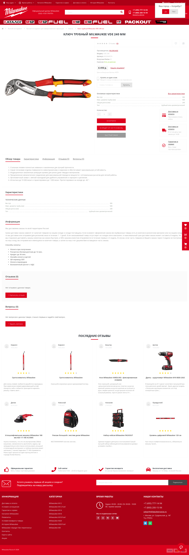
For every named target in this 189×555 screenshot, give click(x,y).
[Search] (121, 12)
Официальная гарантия (22, 468)
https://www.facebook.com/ (98, 518)
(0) (117, 43)
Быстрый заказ (111, 135)
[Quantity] (104, 114)
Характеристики (31, 159)
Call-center (62, 468)
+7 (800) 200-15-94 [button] (153, 507)
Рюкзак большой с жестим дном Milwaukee (71, 435)
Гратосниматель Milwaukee (23, 377)
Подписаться (177, 482)
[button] (185, 245)
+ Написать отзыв (16, 295)
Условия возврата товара (12, 521)
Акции (4, 538)
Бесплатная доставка (162, 468)
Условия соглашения (10, 507)
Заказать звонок (138, 15)
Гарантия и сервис (62, 3)
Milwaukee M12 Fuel (57, 507)
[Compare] (183, 43)
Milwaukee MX (55, 528)
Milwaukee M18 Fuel (57, 517)
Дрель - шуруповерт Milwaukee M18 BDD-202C (165, 377)
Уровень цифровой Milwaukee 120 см (165, 435)
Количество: (102, 110)
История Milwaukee (97, 3)
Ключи (70, 29)
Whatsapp (150, 523)
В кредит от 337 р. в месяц (111, 128)
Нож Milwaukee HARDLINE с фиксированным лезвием (118, 378)
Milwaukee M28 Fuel (57, 524)
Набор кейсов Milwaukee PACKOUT (118, 435)
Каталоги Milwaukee (44, 3)
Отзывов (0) (63, 159)
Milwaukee (113, 51)
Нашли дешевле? (117, 68)
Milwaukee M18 (55, 514)
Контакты (111, 3)
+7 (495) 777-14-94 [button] (153, 503)
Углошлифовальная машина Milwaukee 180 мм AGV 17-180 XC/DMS (23, 436)
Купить (126, 85)
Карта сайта (7, 535)
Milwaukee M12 (55, 503)
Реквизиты (6, 517)
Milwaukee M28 (55, 521)
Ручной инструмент (15, 29)
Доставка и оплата (79, 3)
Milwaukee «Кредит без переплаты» (17, 528)
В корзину (111, 121)
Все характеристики (176, 93)
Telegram (145, 523)
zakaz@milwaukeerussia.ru (155, 512)
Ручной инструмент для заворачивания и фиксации (45, 29)
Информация (48, 159)
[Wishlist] (176, 43)
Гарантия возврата (114, 468)
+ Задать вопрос (15, 324)
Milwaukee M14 (55, 510)
